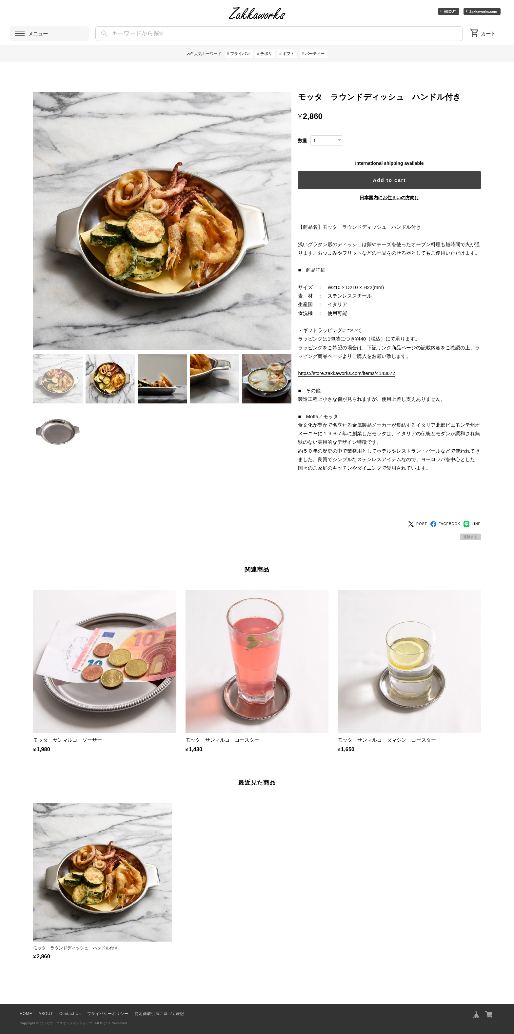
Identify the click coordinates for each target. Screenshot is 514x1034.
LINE (472, 513)
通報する (470, 526)
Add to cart (392, 180)
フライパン (240, 53)
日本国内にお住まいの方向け (392, 197)
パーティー (315, 53)
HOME (26, 1002)
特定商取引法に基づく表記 (159, 1002)
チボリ (266, 53)
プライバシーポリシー (107, 1002)
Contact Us (70, 1002)
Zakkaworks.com (483, 11)
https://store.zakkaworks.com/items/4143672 (352, 382)
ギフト (288, 53)
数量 (308, 140)
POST (417, 513)
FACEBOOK (445, 513)
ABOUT (450, 11)
